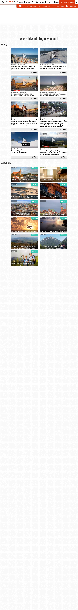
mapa (62, 6)
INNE (55, 2)
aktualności (45, 6)
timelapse (28, 6)
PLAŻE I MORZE (37, 2)
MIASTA (27, 2)
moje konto (71, 6)
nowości (36, 6)
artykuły (55, 6)
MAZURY (48, 2)
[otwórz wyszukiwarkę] (76, 2)
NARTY (20, 2)
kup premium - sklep (67, 2)
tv (21, 6)
